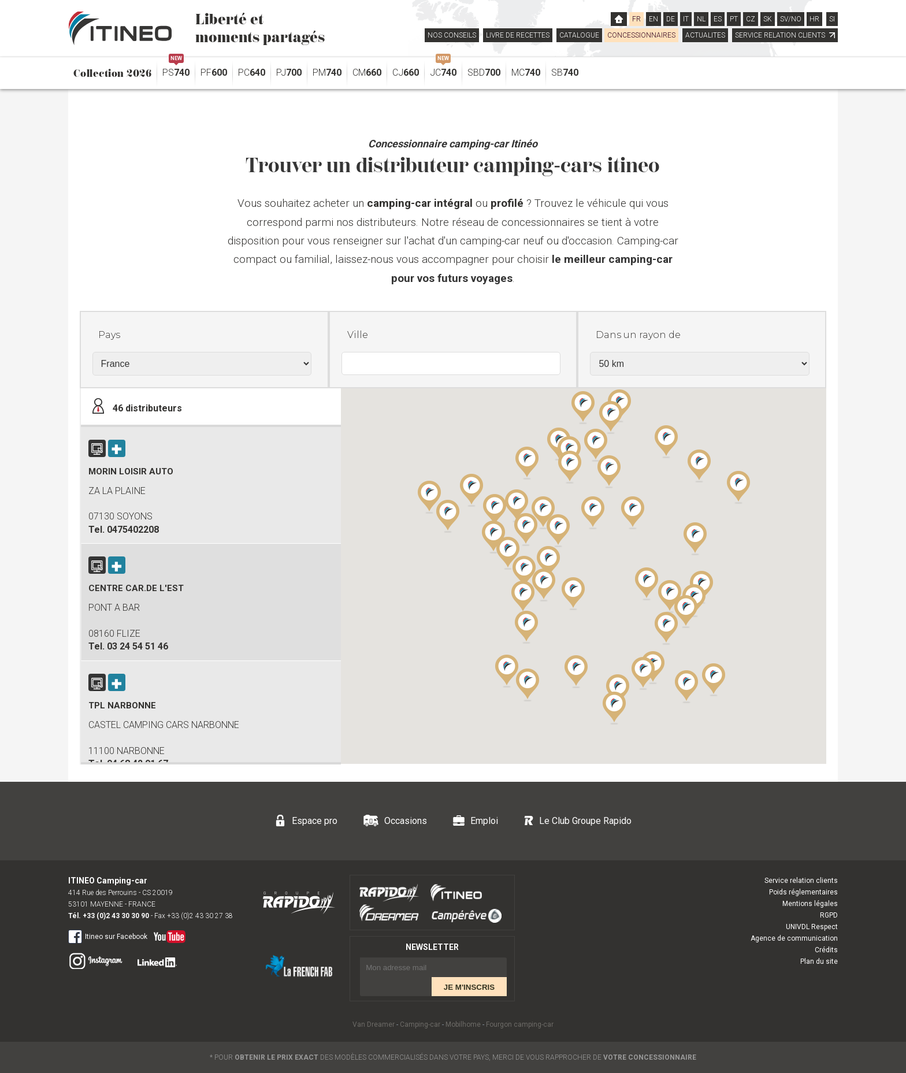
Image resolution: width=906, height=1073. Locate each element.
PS (176, 69)
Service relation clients (801, 881)
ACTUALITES (705, 35)
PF (213, 72)
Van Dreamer (373, 1024)
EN (653, 19)
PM (327, 72)
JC (443, 69)
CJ (405, 72)
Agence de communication (794, 938)
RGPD (829, 915)
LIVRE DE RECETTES (517, 35)
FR (636, 19)
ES (718, 19)
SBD (483, 72)
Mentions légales (810, 904)
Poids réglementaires (803, 892)
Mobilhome (463, 1024)
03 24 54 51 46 (137, 646)
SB (564, 72)
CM (366, 72)
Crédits (826, 950)
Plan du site (819, 961)
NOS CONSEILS (452, 35)
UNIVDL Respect (812, 927)
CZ (750, 19)
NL (701, 19)
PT (734, 19)
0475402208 (133, 529)
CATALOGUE (579, 35)
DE (670, 19)
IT (686, 19)
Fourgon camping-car (520, 1024)
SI (832, 19)
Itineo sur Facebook (107, 936)
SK (767, 19)
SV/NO (790, 19)
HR (814, 19)
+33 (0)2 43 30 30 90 (116, 916)
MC (525, 72)
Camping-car (420, 1024)
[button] (666, 627)
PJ (289, 72)
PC (251, 72)
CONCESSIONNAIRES (641, 35)
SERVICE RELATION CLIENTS (785, 35)
